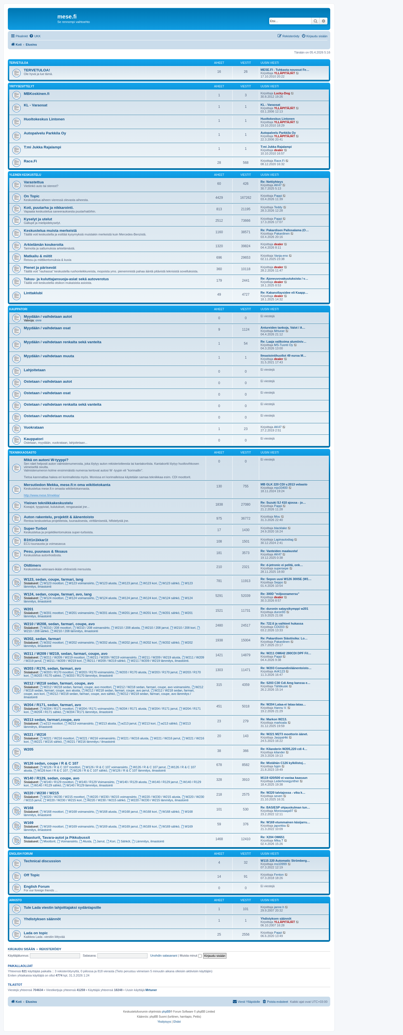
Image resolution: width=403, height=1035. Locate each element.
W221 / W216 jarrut (165, 738)
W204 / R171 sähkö (46, 712)
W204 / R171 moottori (57, 708)
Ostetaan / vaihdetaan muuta (49, 416)
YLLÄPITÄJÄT (284, 73)
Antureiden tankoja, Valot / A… (283, 327)
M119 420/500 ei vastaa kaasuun (284, 777)
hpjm (277, 766)
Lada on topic (36, 933)
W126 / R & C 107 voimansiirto (105, 767)
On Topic (31, 196)
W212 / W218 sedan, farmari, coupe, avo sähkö (80, 693)
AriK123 (279, 671)
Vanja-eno (281, 255)
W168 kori (148, 811)
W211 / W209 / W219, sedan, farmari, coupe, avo (65, 653)
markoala (280, 722)
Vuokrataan (34, 427)
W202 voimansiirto (79, 642)
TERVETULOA (18, 62)
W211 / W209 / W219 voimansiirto (111, 657)
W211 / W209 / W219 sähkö (104, 660)
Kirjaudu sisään (21, 949)
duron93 (279, 612)
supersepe (281, 568)
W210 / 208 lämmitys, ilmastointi (74, 631)
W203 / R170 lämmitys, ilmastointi (88, 675)
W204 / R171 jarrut (162, 708)
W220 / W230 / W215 (41, 793)
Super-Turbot (35, 528)
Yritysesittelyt (21, 86)
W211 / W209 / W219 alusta (159, 657)
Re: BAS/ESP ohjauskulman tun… (285, 807)
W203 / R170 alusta (131, 672)
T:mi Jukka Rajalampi (42, 147)
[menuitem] (35, 36)
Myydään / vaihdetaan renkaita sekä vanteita (62, 342)
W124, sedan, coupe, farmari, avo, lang (58, 594)
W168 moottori (52, 811)
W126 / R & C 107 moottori (60, 767)
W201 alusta (106, 613)
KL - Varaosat (35, 105)
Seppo (278, 582)
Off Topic (32, 875)
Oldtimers (32, 565)
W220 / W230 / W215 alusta (159, 796)
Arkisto (15, 900)
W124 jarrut (128, 598)
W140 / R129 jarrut (163, 782)
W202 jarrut (128, 642)
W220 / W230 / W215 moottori (62, 796)
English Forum (21, 853)
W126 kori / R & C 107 (51, 770)
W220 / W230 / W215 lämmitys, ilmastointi (157, 800)
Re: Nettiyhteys (272, 181)
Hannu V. (280, 707)
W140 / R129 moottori (57, 782)
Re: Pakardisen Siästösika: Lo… (284, 638)
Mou (277, 516)
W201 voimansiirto (79, 613)
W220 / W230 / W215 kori (62, 800)
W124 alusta (106, 598)
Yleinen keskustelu (25, 174)
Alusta (85, 841)
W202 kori (148, 642)
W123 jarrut (128, 583)
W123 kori (148, 583)
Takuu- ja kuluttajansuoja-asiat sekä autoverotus (66, 279)
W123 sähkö (169, 583)
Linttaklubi (33, 293)
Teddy (278, 207)
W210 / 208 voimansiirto (91, 627)
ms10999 (280, 864)
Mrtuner (279, 331)
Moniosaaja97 (283, 810)
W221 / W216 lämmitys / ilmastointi (89, 741)
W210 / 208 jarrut (154, 627)
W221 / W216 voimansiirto (95, 738)
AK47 (278, 185)
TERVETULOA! (37, 70)
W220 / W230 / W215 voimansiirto (111, 796)
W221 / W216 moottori (57, 738)
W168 (28, 808)
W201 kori (148, 613)
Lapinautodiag (283, 539)
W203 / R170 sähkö (46, 675)
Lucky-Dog (282, 93)
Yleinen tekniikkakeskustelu (48, 503)
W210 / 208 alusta (125, 627)
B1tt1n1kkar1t (36, 540)
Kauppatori (18, 309)
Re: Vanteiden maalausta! (279, 551)
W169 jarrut (128, 826)
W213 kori (147, 723)
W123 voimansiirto (79, 583)
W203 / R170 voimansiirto (94, 672)
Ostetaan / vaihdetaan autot (48, 381)
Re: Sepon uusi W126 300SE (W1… (286, 579)
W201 (28, 609)
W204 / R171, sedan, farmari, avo (52, 705)
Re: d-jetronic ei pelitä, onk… (282, 565)
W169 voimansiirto (79, 826)
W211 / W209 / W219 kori (62, 660)
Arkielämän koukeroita (43, 244)
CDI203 (279, 627)
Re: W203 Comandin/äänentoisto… (286, 668)
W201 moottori (52, 613)
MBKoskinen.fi (37, 94)
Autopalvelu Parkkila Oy (45, 133)
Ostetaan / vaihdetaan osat (47, 393)
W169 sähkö (169, 826)
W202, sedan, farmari (42, 639)
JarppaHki (281, 737)
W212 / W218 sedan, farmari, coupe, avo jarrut (115, 690)
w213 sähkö (167, 723)
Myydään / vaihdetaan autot (48, 316)
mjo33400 (280, 487)
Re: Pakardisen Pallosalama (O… (285, 230)
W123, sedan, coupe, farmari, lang (53, 579)
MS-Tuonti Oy (283, 345)
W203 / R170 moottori (57, 672)
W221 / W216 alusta (132, 738)
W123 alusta (106, 583)
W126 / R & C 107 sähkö (88, 770)
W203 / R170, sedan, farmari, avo (52, 668)
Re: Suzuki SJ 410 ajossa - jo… (283, 502)
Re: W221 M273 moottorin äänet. (284, 734)
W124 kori (148, 598)
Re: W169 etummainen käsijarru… (285, 822)
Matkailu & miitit (38, 256)
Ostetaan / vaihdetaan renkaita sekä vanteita (62, 404)
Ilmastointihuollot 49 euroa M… (283, 355)
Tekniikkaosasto (22, 452)
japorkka (280, 825)
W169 (28, 823)
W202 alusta (106, 642)
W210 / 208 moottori (55, 627)
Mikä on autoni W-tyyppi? (46, 460)
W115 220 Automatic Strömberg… (285, 860)
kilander (279, 752)
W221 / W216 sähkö (46, 741)
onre (38, 320)
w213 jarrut (127, 723)
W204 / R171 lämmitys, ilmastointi (88, 712)
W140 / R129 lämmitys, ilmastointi (88, 785)
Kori (110, 841)
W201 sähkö (169, 613)
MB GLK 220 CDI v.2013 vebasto (284, 484)
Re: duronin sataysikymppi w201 (284, 608)
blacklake (280, 528)
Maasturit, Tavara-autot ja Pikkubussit (57, 837)
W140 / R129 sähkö (46, 785)
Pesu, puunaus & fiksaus (45, 551)
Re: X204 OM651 (273, 837)
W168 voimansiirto (79, 811)
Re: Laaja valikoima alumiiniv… (283, 341)
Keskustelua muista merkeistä (50, 230)
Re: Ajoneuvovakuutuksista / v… (284, 278)
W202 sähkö (169, 642)
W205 (28, 749)
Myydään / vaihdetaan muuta (49, 356)
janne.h (279, 907)
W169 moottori (52, 826)
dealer (278, 150)
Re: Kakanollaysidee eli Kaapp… (284, 292)
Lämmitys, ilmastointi (148, 841)
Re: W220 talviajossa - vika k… (283, 792)
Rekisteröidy (50, 949)
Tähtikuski (281, 686)
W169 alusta (106, 826)
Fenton (278, 874)
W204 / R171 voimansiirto (94, 708)
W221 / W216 (35, 734)
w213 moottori (51, 723)
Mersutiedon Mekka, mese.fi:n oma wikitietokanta (67, 485)
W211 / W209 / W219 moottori (62, 657)
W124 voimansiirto (79, 598)
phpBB (166, 1011)
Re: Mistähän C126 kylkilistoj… (283, 763)
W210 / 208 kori (182, 627)
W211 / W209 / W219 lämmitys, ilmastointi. (158, 660)
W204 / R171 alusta (131, 708)
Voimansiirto (67, 841)
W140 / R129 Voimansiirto (94, 782)
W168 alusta (106, 811)
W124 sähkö (169, 598)
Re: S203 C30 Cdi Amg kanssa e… (285, 682)
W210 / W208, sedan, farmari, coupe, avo (59, 624)
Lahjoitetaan (35, 370)
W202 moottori (52, 642)
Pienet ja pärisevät (40, 267)
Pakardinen (282, 233)
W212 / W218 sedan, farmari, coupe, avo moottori (76, 687)
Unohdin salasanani (163, 955)
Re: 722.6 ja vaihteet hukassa (282, 623)
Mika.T (278, 840)
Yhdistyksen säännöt (42, 919)
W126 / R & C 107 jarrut (147, 767)
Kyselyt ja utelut (38, 219)
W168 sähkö (169, 811)
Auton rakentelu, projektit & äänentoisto (59, 517)
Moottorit (48, 841)
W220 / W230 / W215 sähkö (104, 800)
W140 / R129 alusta (131, 782)
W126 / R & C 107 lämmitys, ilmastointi (137, 770)
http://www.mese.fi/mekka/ (42, 495)
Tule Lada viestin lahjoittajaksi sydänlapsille (62, 907)
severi (278, 796)
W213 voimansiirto (79, 723)
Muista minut (191, 955)
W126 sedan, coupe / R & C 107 (51, 763)
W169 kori (148, 826)
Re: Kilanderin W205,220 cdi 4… (284, 749)
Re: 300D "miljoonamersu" (280, 593)
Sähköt (123, 841)
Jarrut (99, 841)
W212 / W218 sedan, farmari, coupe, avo (59, 683)
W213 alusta (105, 723)
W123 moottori (52, 583)
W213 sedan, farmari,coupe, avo (52, 720)
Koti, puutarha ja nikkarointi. (49, 207)
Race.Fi (30, 161)
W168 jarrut (128, 811)
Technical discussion (42, 861)
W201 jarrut (128, 613)
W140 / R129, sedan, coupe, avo (51, 778)
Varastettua (34, 182)
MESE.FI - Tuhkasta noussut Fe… (285, 69)
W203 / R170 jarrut (162, 672)
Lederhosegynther (286, 781)
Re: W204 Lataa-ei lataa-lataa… (283, 704)
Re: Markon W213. (274, 719)
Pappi (278, 195)
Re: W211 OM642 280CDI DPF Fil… (286, 653)
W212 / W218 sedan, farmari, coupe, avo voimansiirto (151, 687)
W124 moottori (52, 598)
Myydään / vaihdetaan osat (47, 328)
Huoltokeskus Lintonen (44, 119)
